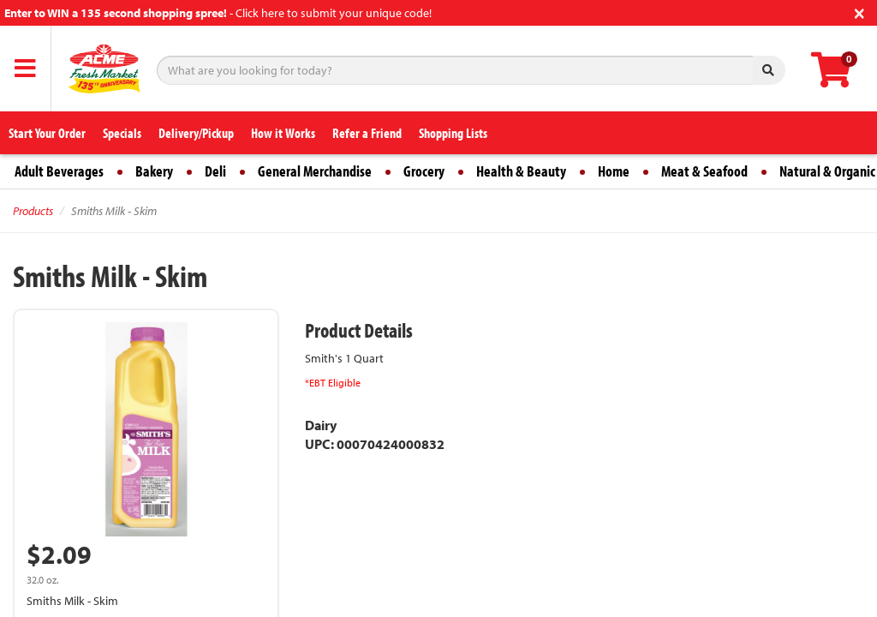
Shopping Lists (453, 132)
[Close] (859, 12)
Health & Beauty (521, 171)
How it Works (283, 132)
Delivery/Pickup (196, 132)
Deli (215, 171)
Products (33, 211)
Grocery (423, 171)
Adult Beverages (59, 171)
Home (613, 171)
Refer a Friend (367, 132)
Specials (122, 132)
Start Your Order (47, 132)
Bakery (154, 171)
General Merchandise (315, 171)
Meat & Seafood (704, 171)
